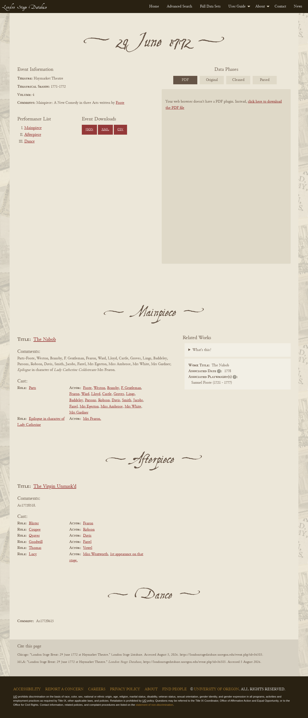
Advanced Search (179, 6)
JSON (89, 129)
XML (105, 129)
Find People (174, 689)
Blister (34, 523)
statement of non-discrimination (154, 704)
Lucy (33, 554)
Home (154, 6)
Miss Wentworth (95, 554)
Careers (96, 689)
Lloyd (95, 394)
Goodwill (36, 542)
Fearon (74, 394)
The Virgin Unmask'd (54, 486)
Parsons (90, 400)
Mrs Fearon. (92, 419)
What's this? (201, 350)
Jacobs (138, 400)
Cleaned (238, 80)
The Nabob (44, 339)
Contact (280, 6)
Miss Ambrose (112, 406)
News (298, 6)
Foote (120, 103)
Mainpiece (33, 128)
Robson (104, 400)
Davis (116, 400)
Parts (32, 388)
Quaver (34, 536)
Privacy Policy (125, 689)
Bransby (113, 388)
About (260, 6)
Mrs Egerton (89, 406)
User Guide (237, 6)
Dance (29, 141)
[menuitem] (154, 6)
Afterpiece (32, 135)
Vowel (87, 548)
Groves (119, 394)
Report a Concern (64, 689)
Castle (107, 394)
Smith (126, 400)
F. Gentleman (131, 388)
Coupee (35, 530)
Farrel (73, 406)
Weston (99, 388)
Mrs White (133, 406)
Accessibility (27, 689)
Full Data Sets (210, 6)
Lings (130, 394)
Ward (85, 394)
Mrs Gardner (78, 413)
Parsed (265, 80)
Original (212, 80)
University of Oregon (216, 689)
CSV (120, 129)
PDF (185, 80)
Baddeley (76, 400)
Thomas (35, 548)
